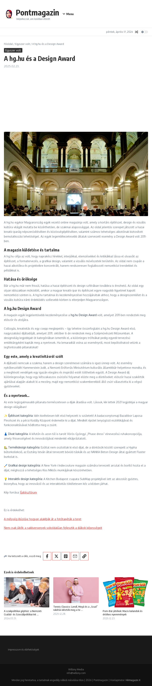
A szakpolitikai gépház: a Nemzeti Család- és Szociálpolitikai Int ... (23, 612)
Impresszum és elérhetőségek (23, 649)
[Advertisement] (76, 98)
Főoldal (8, 43)
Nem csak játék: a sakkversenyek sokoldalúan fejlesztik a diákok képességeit (53, 527)
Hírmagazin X (133, 680)
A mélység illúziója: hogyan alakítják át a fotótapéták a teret (42, 519)
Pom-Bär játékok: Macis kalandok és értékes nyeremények (122, 612)
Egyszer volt (22, 43)
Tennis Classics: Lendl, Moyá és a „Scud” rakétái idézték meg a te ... (75, 608)
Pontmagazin (37, 12)
